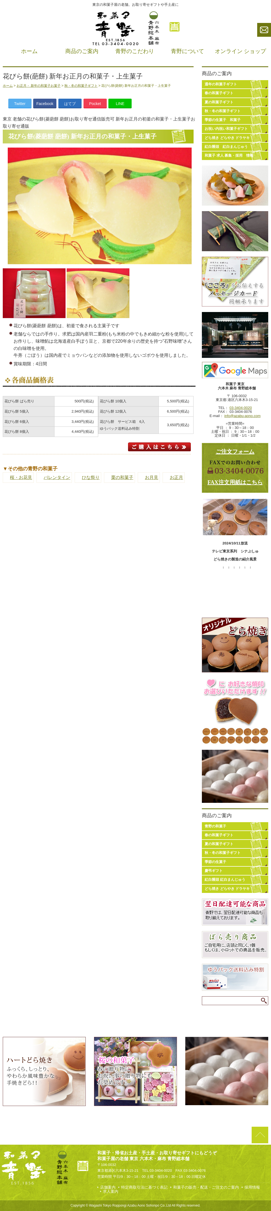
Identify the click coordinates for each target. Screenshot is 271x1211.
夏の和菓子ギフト (219, 102)
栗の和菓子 (122, 477)
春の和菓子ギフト (219, 93)
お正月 (176, 477)
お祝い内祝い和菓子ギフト (226, 129)
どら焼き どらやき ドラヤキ (227, 138)
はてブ (70, 103)
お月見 (151, 477)
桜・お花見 (21, 477)
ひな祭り (91, 477)
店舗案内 (108, 1187)
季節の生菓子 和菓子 (223, 120)
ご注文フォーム (235, 452)
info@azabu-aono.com (242, 416)
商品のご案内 (81, 51)
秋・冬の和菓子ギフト (81, 86)
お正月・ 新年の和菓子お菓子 (39, 86)
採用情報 (252, 1187)
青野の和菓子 (215, 826)
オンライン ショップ (240, 51)
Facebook (44, 103)
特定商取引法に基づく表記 (144, 1187)
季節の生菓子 (215, 862)
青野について (187, 51)
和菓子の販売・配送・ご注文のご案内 (206, 1187)
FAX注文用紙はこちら (235, 482)
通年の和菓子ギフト (221, 84)
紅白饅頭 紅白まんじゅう (226, 147)
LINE (120, 103)
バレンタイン (57, 477)
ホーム (29, 51)
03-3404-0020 (241, 408)
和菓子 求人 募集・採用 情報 (229, 155)
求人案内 (110, 1191)
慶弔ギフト (214, 871)
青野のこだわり (134, 51)
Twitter (19, 103)
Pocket (95, 103)
